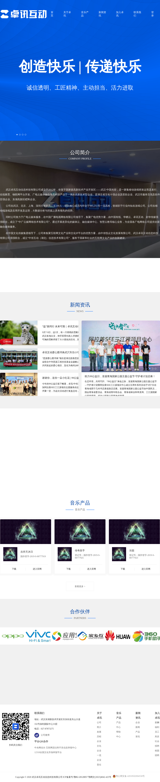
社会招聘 (157, 743)
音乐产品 (118, 715)
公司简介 (99, 724)
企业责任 (99, 762)
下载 (14, 569)
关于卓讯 (99, 715)
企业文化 (99, 743)
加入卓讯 (157, 715)
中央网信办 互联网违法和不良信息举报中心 (55, 748)
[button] (17, 134)
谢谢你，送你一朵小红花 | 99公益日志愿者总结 (64, 378)
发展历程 (99, 734)
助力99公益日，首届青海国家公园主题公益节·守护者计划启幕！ (120, 376)
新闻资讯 (137, 715)
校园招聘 (157, 753)
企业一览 (99, 753)
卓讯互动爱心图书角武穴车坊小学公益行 (64, 352)
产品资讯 (137, 734)
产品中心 (118, 724)
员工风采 (157, 734)
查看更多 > (80, 586)
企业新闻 (137, 724)
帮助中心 (118, 734)
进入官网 (37, 569)
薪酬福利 (157, 724)
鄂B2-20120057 (81, 777)
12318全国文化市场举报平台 (48, 752)
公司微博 (42, 735)
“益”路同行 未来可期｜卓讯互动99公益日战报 (64, 326)
